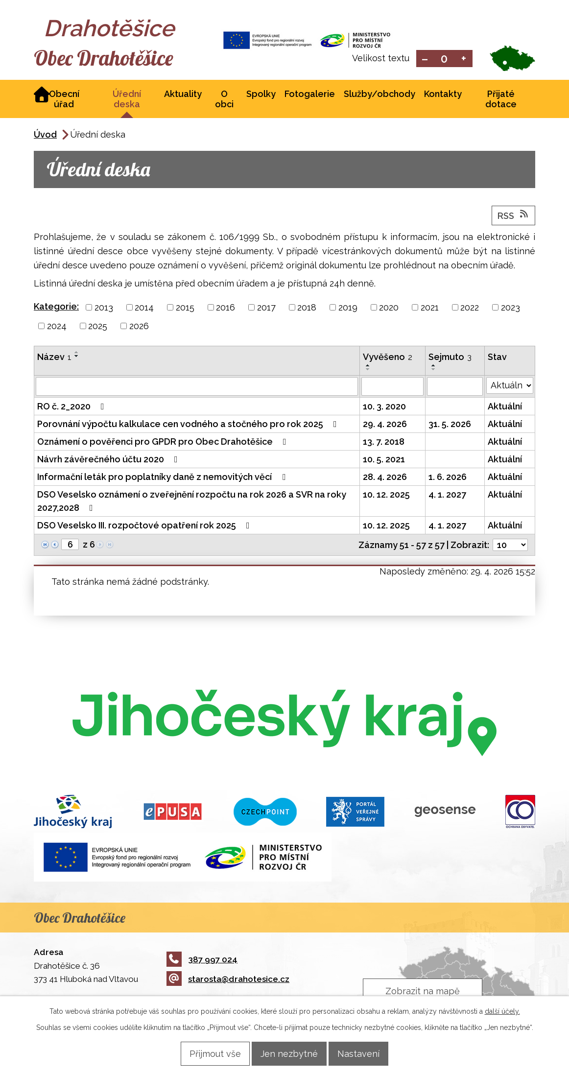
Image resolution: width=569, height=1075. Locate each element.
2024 (57, 327)
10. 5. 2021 (384, 460)
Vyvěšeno (387, 358)
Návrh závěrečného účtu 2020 (109, 460)
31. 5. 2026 (449, 425)
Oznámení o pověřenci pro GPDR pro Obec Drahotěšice (163, 442)
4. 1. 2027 (447, 495)
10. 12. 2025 (386, 495)
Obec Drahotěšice (121, 58)
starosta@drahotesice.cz (227, 980)
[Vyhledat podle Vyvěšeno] (392, 387)
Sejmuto (450, 358)
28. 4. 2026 (385, 478)
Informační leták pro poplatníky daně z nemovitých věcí (163, 478)
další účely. (502, 1010)
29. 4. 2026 (385, 425)
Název (54, 358)
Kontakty (443, 95)
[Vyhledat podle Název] (197, 387)
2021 (430, 308)
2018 (306, 308)
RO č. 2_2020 (72, 407)
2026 (139, 327)
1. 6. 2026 (447, 478)
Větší (464, 59)
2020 (389, 308)
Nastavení (368, 1053)
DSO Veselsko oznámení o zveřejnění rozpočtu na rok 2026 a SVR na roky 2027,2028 (191, 502)
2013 (104, 308)
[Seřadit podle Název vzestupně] (76, 353)
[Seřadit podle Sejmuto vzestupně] (433, 366)
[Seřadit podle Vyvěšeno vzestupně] (368, 366)
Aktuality (183, 95)
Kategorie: (56, 307)
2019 (347, 308)
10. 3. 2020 (384, 407)
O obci (224, 100)
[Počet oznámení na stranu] (510, 546)
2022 (469, 308)
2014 (144, 308)
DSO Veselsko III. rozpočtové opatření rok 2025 (145, 526)
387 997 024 (201, 960)
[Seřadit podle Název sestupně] (76, 357)
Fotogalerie (309, 95)
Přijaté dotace (501, 100)
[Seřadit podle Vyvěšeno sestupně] (368, 370)
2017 (266, 308)
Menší (424, 59)
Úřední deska (127, 100)
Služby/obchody (379, 95)
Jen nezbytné (289, 1053)
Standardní (444, 59)
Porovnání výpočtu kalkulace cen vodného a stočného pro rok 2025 (189, 425)
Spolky (261, 95)
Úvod (45, 135)
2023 (510, 308)
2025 (97, 327)
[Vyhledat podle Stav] (509, 386)
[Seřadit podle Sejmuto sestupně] (433, 370)
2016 (225, 308)
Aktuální (505, 407)
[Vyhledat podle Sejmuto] (455, 387)
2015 (185, 308)
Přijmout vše (205, 1053)
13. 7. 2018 (383, 442)
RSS (514, 216)
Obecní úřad (64, 100)
